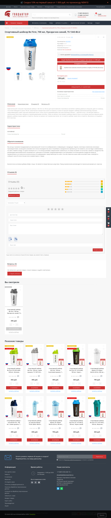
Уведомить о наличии (68, 87)
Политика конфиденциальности (72, 459)
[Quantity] (14, 324)
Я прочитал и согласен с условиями (75, 459)
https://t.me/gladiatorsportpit (39, 482)
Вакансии (7, 479)
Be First (68, 41)
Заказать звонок (82, 16)
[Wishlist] (98, 37)
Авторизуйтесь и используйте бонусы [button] (82, 54)
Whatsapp (61, 488)
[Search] (70, 15)
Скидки (97, 23)
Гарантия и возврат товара (27, 7)
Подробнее (32, 515)
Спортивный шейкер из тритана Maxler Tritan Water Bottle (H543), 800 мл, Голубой (34, 423)
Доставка (8, 7)
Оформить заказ (102, 15)
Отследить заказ (49, 7)
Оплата (16, 7)
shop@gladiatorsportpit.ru (65, 474)
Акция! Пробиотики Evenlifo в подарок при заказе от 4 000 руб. (80, 60)
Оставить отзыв (98, 249)
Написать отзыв (14, 195)
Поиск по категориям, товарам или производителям (45, 18)
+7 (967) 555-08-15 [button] (64, 471)
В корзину (13, 387)
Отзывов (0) (35, 104)
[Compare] (103, 37)
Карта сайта (8, 500)
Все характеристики (98, 91)
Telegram (58, 488)
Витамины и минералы (39, 23)
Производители (9, 503)
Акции (34, 27)
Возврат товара (9, 498)
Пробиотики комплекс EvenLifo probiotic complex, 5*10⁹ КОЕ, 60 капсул (83, 67)
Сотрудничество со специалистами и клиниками (69, 7)
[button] (108, 224)
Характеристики (23, 104)
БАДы (51, 23)
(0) (72, 37)
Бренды (90, 23)
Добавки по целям (62, 23)
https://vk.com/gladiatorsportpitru (32, 482)
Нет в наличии (14, 328)
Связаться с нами (10, 495)
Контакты (39, 7)
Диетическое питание (78, 23)
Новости (7, 474)
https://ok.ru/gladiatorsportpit (35, 482)
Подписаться (99, 456)
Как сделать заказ (10, 471)
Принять (102, 515)
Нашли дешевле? (72, 78)
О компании (8, 476)
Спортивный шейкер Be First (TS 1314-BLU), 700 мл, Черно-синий (76, 422)
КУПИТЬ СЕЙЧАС (14, 332)
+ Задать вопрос (14, 273)
